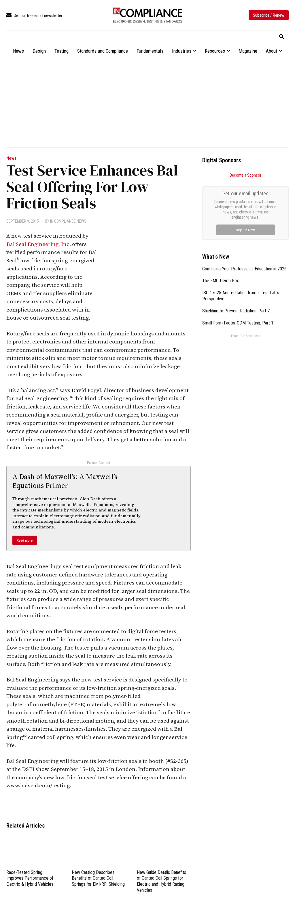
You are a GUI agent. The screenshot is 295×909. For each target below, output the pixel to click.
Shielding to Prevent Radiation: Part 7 (236, 311)
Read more (25, 540)
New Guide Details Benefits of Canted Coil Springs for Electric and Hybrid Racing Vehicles (161, 881)
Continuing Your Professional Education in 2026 (244, 269)
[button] (282, 37)
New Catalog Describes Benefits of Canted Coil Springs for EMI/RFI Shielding (98, 878)
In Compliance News (68, 221)
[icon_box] (34, 16)
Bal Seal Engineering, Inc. (38, 244)
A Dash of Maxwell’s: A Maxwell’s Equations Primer (64, 481)
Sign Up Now (245, 230)
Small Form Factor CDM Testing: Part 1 (237, 323)
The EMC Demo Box (220, 280)
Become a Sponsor (245, 175)
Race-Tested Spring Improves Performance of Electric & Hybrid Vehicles (29, 878)
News (11, 158)
